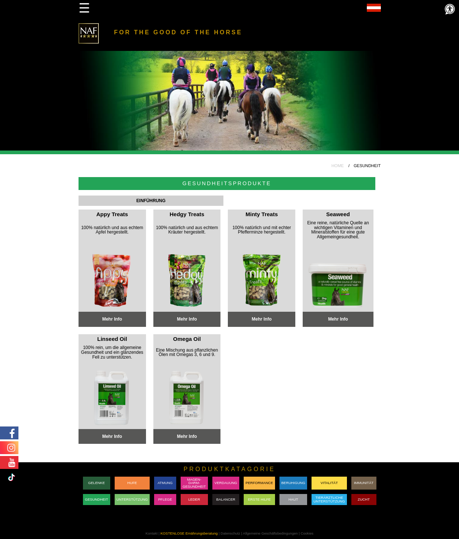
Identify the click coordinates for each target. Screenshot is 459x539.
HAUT (293, 499)
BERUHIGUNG (293, 483)
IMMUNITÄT (363, 483)
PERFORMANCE (259, 483)
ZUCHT (364, 499)
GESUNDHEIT (96, 499)
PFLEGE (165, 499)
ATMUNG (165, 483)
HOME (337, 165)
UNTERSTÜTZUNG (132, 499)
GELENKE (96, 483)
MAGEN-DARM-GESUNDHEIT (194, 482)
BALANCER (226, 499)
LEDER (194, 499)
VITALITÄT (329, 483)
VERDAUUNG (226, 483)
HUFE (132, 483)
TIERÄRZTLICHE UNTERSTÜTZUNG (329, 499)
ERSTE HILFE (259, 499)
